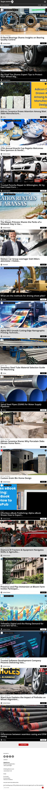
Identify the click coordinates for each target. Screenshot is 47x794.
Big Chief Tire (7, 47)
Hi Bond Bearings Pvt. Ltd (11, 10)
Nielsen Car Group (9, 231)
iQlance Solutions (9, 633)
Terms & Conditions (8, 779)
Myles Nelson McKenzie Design (12, 450)
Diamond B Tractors (9, 522)
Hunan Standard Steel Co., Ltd (12, 340)
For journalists (6, 778)
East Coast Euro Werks (10, 157)
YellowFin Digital (8, 596)
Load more (23, 744)
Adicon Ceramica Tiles (10, 84)
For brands (6, 776)
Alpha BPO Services (9, 303)
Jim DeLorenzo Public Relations (12, 120)
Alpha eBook (7, 485)
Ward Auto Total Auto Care (11, 670)
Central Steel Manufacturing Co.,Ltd (13, 268)
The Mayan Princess (9, 194)
